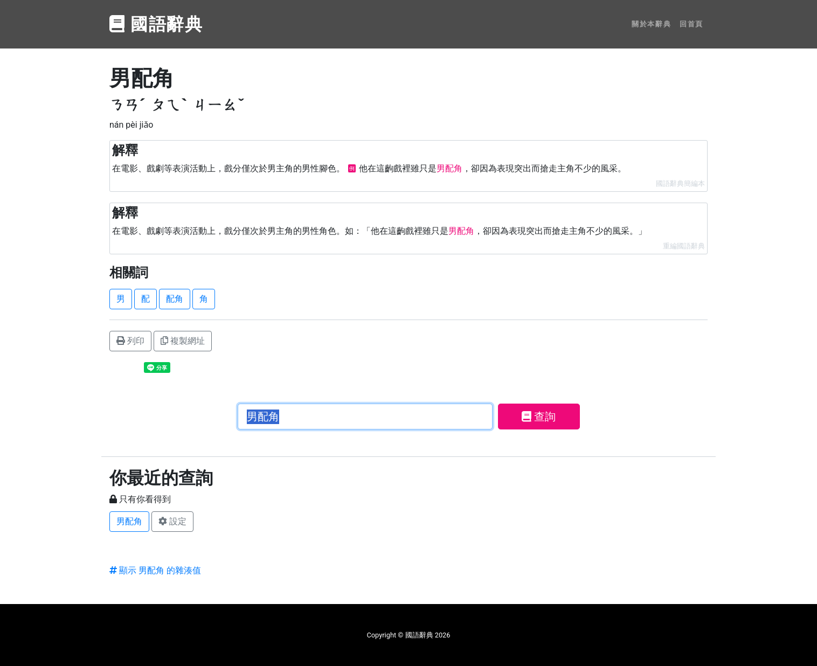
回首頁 (691, 24)
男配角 (129, 521)
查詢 (539, 416)
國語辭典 (156, 24)
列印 (130, 341)
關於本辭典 (651, 24)
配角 (174, 299)
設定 (172, 521)
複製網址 (183, 341)
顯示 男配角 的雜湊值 (155, 570)
